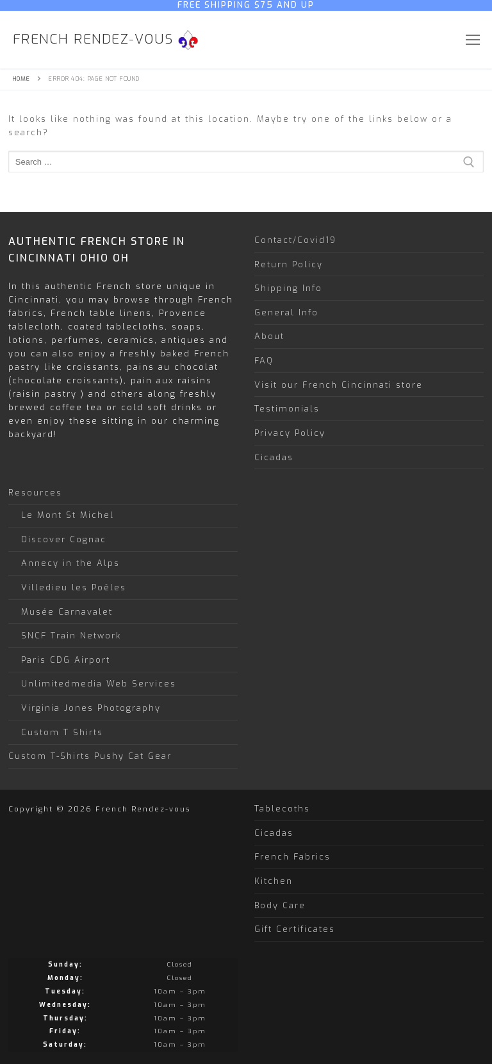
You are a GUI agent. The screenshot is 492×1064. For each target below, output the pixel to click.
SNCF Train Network (71, 635)
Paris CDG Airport (65, 659)
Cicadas (273, 457)
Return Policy (288, 264)
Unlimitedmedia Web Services (98, 683)
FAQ (264, 360)
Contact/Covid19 (295, 240)
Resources (37, 492)
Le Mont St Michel (67, 515)
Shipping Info (288, 288)
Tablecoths (282, 808)
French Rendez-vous (93, 39)
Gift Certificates (294, 929)
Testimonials (287, 408)
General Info (286, 312)
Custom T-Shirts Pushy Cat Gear (90, 756)
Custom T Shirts (62, 732)
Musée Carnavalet (67, 611)
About (269, 336)
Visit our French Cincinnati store (338, 384)
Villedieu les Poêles (73, 587)
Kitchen (273, 881)
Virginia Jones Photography (91, 707)
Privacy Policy (289, 433)
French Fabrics (292, 856)
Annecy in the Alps (70, 563)
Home (21, 79)
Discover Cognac (63, 539)
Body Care (280, 905)
